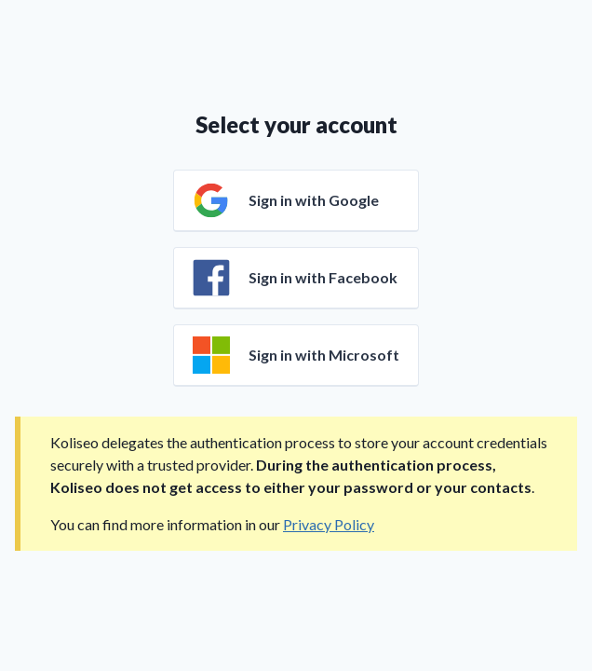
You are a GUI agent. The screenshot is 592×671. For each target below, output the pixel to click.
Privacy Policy (328, 524)
